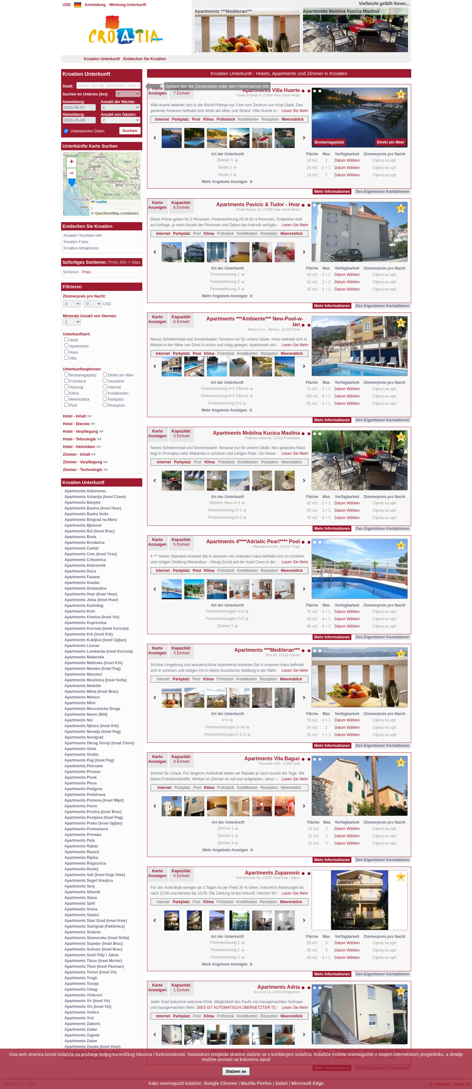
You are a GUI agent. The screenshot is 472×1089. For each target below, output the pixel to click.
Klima (74, 393)
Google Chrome (220, 1083)
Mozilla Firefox (256, 1083)
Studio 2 (227, 174)
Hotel (73, 340)
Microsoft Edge (307, 1083)
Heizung (76, 387)
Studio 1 (227, 167)
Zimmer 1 (227, 160)
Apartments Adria (278, 987)
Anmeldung (95, 5)
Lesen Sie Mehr (294, 111)
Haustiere (116, 381)
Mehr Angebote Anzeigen (225, 181)
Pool (73, 405)
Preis (86, 272)
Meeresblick (79, 399)
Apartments (79, 346)
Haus (73, 352)
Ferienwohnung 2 (227, 281)
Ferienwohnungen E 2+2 (227, 734)
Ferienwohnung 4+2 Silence (227, 388)
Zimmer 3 (227, 626)
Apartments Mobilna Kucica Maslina (256, 433)
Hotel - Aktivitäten (82, 447)
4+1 (227, 720)
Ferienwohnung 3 (227, 289)
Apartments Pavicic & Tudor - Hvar (258, 204)
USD (67, 5)
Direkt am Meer (121, 375)
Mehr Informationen (332, 191)
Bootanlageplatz (83, 375)
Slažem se (236, 1071)
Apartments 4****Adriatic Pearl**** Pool (253, 541)
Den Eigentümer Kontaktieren (383, 191)
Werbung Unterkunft (127, 5)
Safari (281, 1083)
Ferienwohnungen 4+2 (227, 611)
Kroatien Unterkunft (102, 59)
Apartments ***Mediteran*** (267, 650)
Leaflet (99, 202)
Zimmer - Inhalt (79, 454)
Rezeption (116, 405)
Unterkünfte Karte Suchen (90, 146)
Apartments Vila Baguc (272, 758)
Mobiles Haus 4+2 (227, 503)
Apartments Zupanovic (272, 872)
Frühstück (77, 381)
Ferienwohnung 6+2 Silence (227, 396)
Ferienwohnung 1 (227, 274)
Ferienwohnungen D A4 (227, 727)
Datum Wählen (347, 160)
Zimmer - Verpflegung (85, 462)
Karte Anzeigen (157, 90)
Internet (114, 387)
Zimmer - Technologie (85, 469)
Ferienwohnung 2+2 (227, 403)
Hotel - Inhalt (77, 416)
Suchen (130, 130)
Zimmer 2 (227, 835)
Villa (72, 358)
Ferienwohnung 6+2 (227, 517)
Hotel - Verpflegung (83, 431)
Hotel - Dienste (79, 424)
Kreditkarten (118, 393)
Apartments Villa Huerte (271, 90)
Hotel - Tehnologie (82, 439)
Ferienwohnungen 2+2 (227, 618)
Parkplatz (116, 399)
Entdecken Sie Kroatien (144, 59)
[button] (72, 181)
